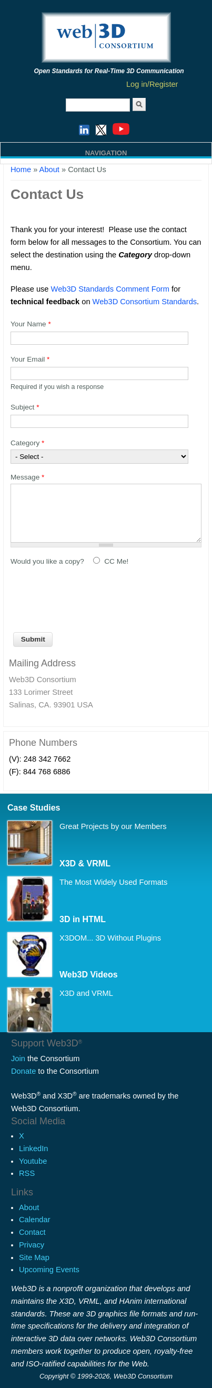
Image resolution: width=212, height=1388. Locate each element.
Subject (25, 407)
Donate (23, 1071)
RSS (27, 1173)
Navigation (106, 153)
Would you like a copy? (48, 561)
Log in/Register (152, 84)
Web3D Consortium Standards (145, 301)
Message (27, 477)
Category (27, 443)
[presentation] (90, 595)
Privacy (31, 1245)
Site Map (34, 1257)
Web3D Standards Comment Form (110, 289)
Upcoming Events (49, 1269)
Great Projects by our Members (113, 826)
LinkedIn (33, 1148)
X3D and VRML (86, 993)
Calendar (34, 1219)
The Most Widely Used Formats (113, 882)
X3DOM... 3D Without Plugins (110, 938)
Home (21, 169)
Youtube (33, 1161)
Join (18, 1058)
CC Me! (116, 561)
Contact (32, 1232)
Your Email (30, 359)
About (29, 1207)
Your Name (31, 324)
